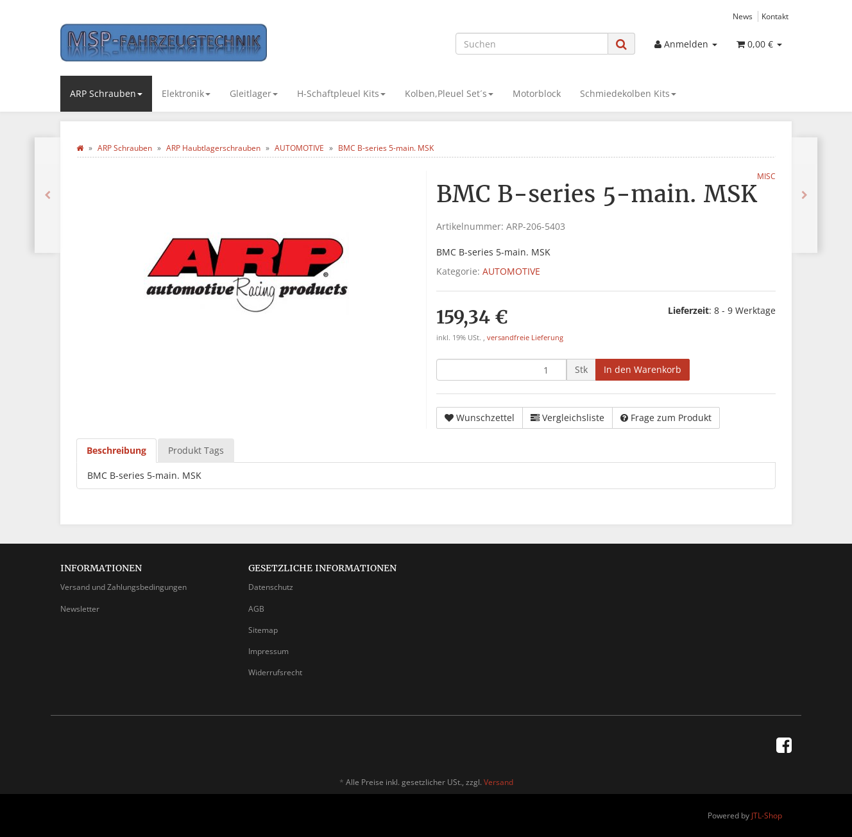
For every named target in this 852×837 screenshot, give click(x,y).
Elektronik (186, 93)
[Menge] (501, 370)
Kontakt (775, 16)
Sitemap (263, 630)
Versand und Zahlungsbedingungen (123, 587)
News (743, 16)
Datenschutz (270, 587)
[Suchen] (532, 44)
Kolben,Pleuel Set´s (449, 93)
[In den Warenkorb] (642, 370)
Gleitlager (254, 93)
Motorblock (537, 93)
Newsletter (79, 608)
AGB (256, 608)
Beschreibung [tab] (116, 450)
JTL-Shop (766, 815)
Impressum (268, 651)
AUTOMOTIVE (511, 271)
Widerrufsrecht (275, 672)
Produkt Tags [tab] (196, 450)
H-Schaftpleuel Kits (341, 93)
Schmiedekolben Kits (628, 93)
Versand (498, 782)
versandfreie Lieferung (525, 337)
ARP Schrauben (106, 93)
